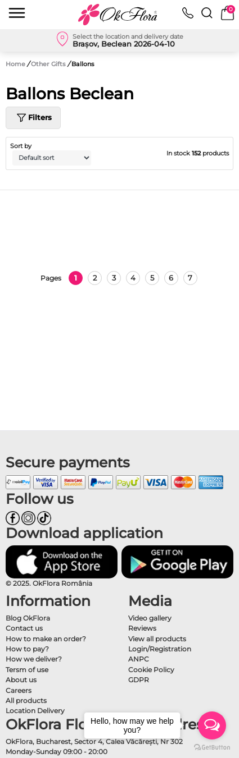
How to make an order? (46, 639)
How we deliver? (34, 659)
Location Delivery (35, 710)
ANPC (138, 659)
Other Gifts (49, 64)
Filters (33, 118)
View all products (157, 639)
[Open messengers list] (212, 725)
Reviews (142, 628)
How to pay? (27, 649)
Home (15, 64)
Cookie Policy (151, 669)
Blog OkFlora (28, 618)
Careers (18, 690)
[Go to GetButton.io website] (212, 746)
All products (26, 700)
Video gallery (150, 618)
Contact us (24, 628)
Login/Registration (159, 649)
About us (21, 680)
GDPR (138, 680)
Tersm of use (27, 669)
